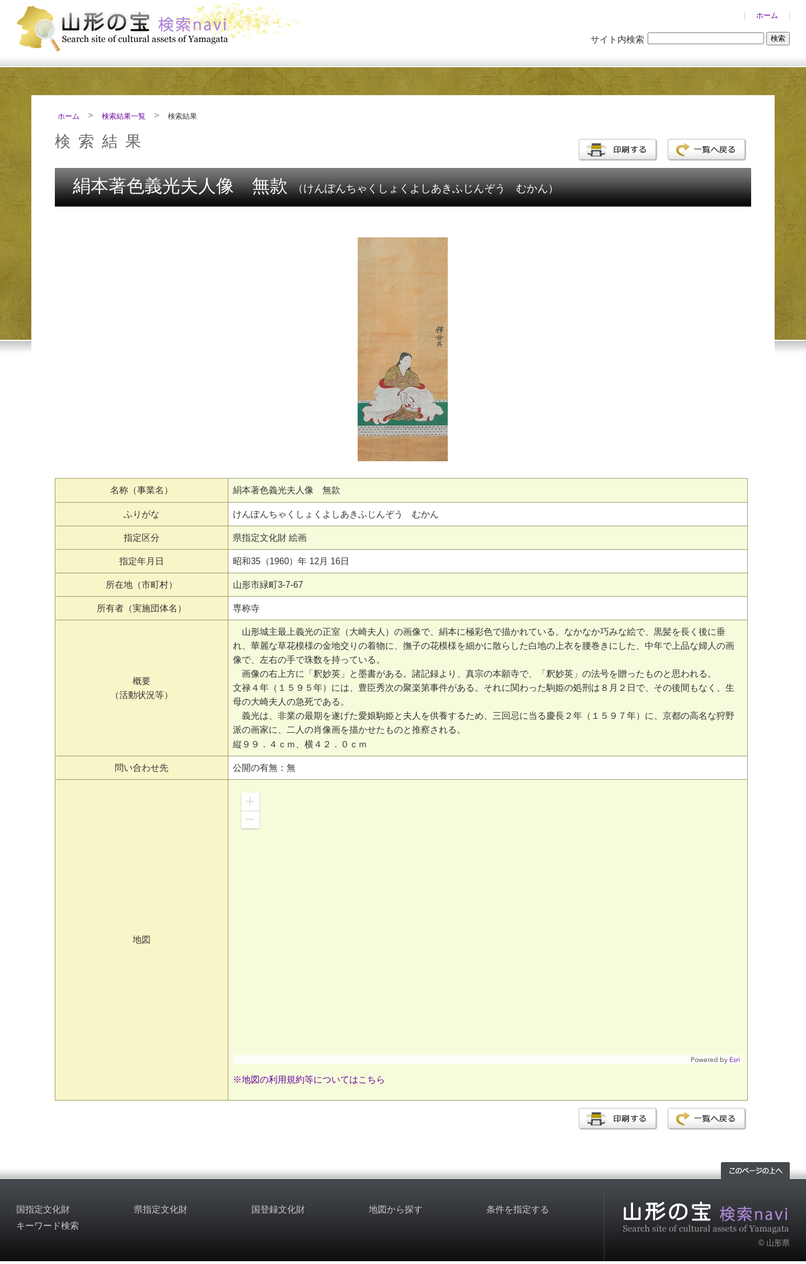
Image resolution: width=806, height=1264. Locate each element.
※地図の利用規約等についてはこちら (309, 1079)
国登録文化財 (278, 1209)
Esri (734, 1060)
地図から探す (396, 1209)
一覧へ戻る (706, 149)
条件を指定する (517, 1209)
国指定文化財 (43, 1209)
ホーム (767, 15)
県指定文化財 (161, 1209)
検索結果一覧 (124, 116)
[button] (250, 802)
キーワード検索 (47, 1225)
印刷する (617, 149)
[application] (488, 924)
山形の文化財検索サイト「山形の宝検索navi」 (161, 26)
